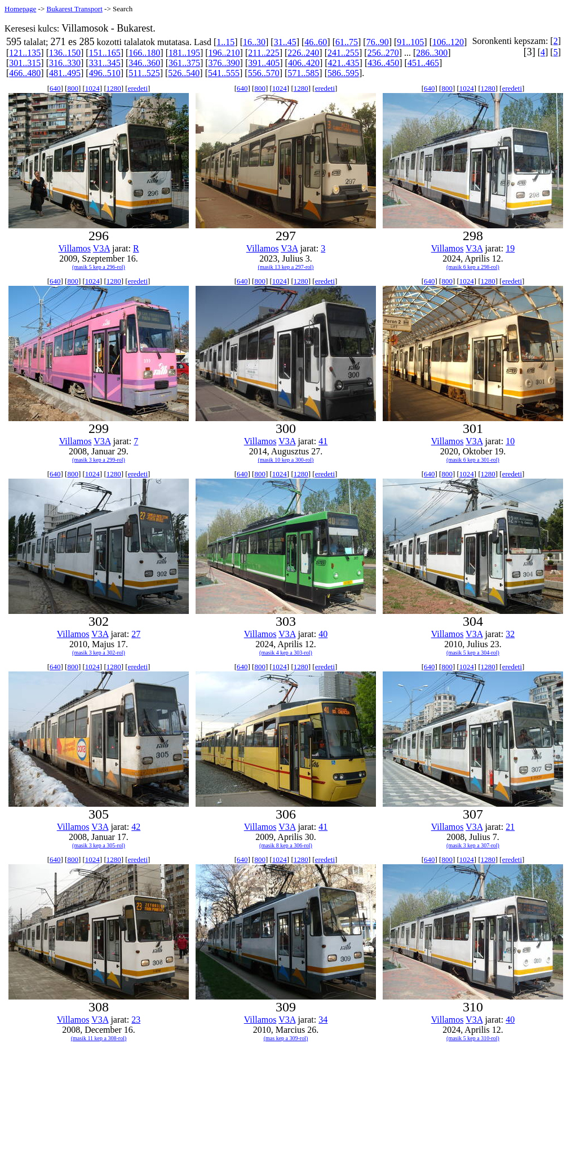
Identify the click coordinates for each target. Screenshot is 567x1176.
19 (510, 248)
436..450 (383, 63)
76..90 (377, 42)
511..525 (144, 73)
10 (510, 441)
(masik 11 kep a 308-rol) (99, 1038)
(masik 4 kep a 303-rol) (285, 652)
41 (322, 441)
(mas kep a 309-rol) (286, 1038)
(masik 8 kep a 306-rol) (285, 845)
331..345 (105, 63)
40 (322, 634)
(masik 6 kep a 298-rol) (472, 267)
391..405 (264, 63)
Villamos (74, 248)
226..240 (303, 53)
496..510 (105, 73)
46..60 (315, 42)
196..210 (224, 53)
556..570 (264, 73)
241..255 (343, 53)
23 (135, 1019)
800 (72, 88)
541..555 (224, 73)
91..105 (410, 42)
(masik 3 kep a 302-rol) (98, 652)
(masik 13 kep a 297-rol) (286, 267)
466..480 (25, 73)
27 (135, 634)
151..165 (105, 53)
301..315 (25, 63)
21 (510, 827)
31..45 (285, 42)
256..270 (383, 53)
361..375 (184, 63)
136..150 (65, 53)
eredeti (138, 88)
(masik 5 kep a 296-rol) (98, 267)
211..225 (263, 53)
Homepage (20, 9)
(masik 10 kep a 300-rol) (286, 460)
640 (55, 88)
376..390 (224, 63)
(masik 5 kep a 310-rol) (472, 1038)
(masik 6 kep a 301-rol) (472, 460)
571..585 (303, 73)
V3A (101, 248)
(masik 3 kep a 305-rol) (98, 845)
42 (135, 827)
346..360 (144, 63)
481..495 (65, 73)
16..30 (254, 42)
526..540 (184, 73)
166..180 (144, 53)
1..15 (225, 42)
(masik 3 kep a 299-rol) (98, 460)
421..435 (344, 63)
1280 (114, 88)
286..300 (432, 53)
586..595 (343, 73)
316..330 (65, 63)
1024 (92, 88)
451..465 (423, 63)
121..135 (25, 53)
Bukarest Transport (74, 9)
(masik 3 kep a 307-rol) (472, 845)
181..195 (184, 53)
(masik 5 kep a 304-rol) (472, 652)
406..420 (304, 63)
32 (510, 634)
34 (322, 1019)
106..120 (448, 42)
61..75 (346, 42)
